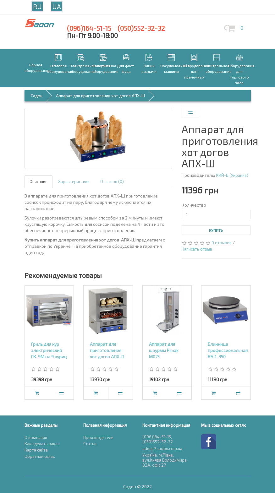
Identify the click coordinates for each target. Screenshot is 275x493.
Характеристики (74, 181)
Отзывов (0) (112, 181)
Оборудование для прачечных (194, 71)
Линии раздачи (149, 68)
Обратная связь (40, 456)
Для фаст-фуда (126, 68)
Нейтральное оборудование (217, 68)
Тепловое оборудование (58, 68)
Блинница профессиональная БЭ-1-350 (228, 350)
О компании (36, 437)
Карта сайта (36, 449)
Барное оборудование (36, 67)
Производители (98, 437)
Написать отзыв (197, 249)
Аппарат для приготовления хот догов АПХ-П (107, 350)
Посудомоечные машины (171, 68)
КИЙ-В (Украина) (232, 175)
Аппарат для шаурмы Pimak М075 (164, 350)
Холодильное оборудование (103, 68)
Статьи (89, 443)
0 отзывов (222, 242)
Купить (216, 230)
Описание (38, 181)
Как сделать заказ (42, 443)
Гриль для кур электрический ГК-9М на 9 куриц (49, 350)
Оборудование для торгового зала (239, 74)
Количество (194, 205)
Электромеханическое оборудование (81, 68)
